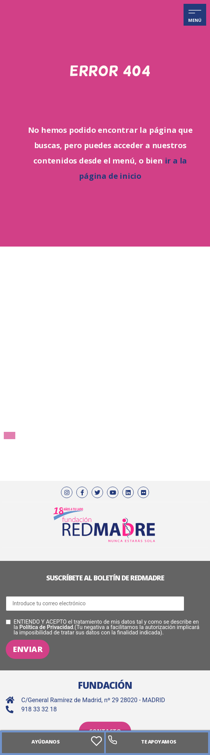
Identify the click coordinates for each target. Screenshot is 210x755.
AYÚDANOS (45, 741)
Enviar (28, 649)
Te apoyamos (158, 741)
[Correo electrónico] (95, 603)
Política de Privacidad (46, 627)
